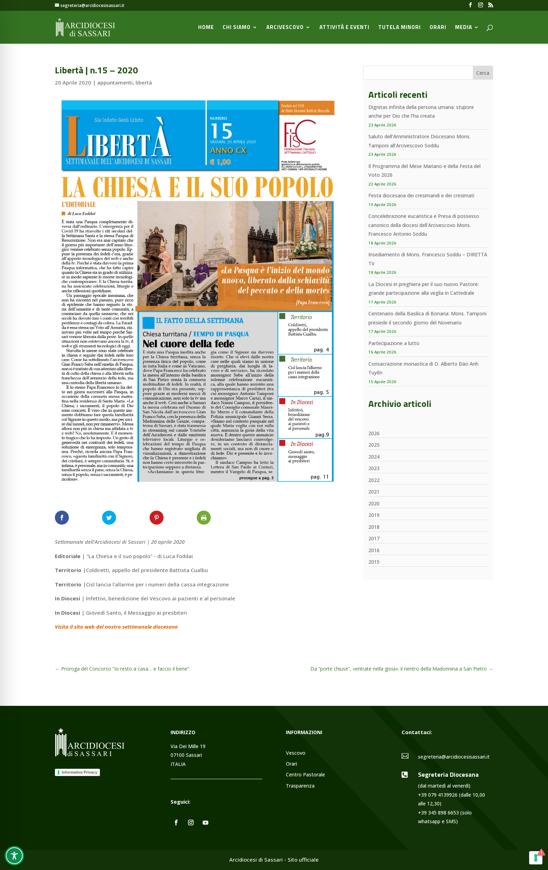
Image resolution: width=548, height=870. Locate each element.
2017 (374, 538)
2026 (374, 433)
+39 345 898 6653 (438, 812)
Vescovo (295, 753)
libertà (144, 82)
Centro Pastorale (305, 775)
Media (463, 28)
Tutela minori (399, 28)
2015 (374, 561)
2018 (374, 527)
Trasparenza (300, 786)
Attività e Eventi (344, 28)
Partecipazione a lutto (393, 343)
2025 (374, 444)
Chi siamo (237, 28)
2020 (374, 503)
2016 (374, 550)
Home (206, 28)
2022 (374, 480)
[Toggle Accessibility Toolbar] (14, 856)
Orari (438, 28)
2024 (374, 456)
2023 (374, 468)
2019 (374, 515)
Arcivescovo (285, 28)
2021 (374, 491)
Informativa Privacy (80, 772)
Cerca (482, 73)
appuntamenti (115, 82)
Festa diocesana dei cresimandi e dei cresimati (421, 195)
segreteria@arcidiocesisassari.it (454, 756)
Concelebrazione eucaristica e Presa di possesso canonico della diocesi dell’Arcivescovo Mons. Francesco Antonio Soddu (423, 225)
